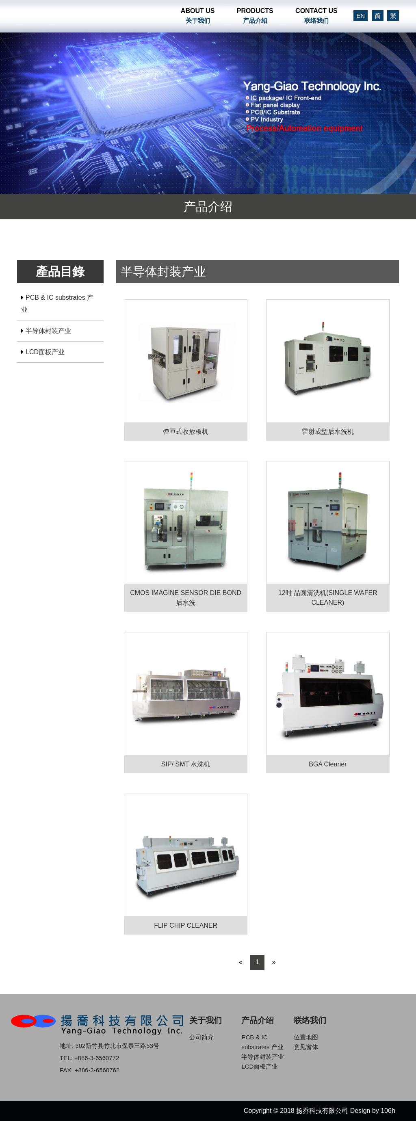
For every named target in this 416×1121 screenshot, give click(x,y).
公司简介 (201, 1037)
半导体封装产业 (48, 330)
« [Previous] (241, 962)
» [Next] (274, 962)
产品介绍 (257, 1020)
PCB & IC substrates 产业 (57, 303)
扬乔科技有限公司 (81, 16)
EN (360, 15)
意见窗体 (306, 1046)
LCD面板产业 (45, 351)
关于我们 (205, 1020)
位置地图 (306, 1037)
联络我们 (310, 1020)
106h (388, 1110)
